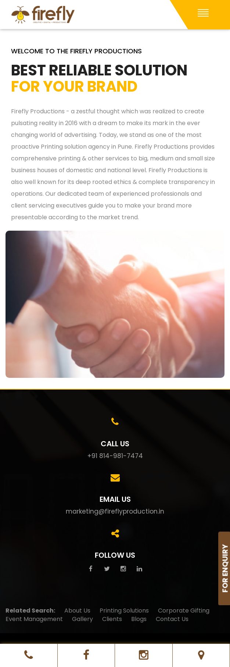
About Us (77, 611)
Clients (112, 619)
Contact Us (172, 619)
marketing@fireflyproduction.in (115, 511)
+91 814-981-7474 (115, 455)
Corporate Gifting (183, 611)
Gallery (82, 619)
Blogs (139, 619)
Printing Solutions (124, 611)
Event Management (34, 619)
